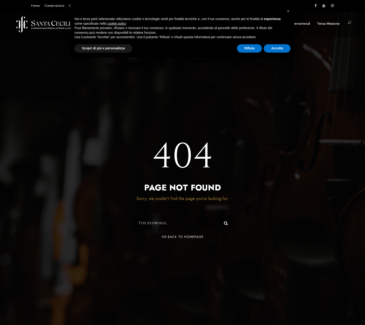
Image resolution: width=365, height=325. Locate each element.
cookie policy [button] (117, 23)
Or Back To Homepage (182, 237)
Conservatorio (54, 5)
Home (35, 5)
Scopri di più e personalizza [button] (103, 48)
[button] (288, 11)
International (300, 23)
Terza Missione (328, 23)
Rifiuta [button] (249, 48)
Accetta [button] (277, 48)
